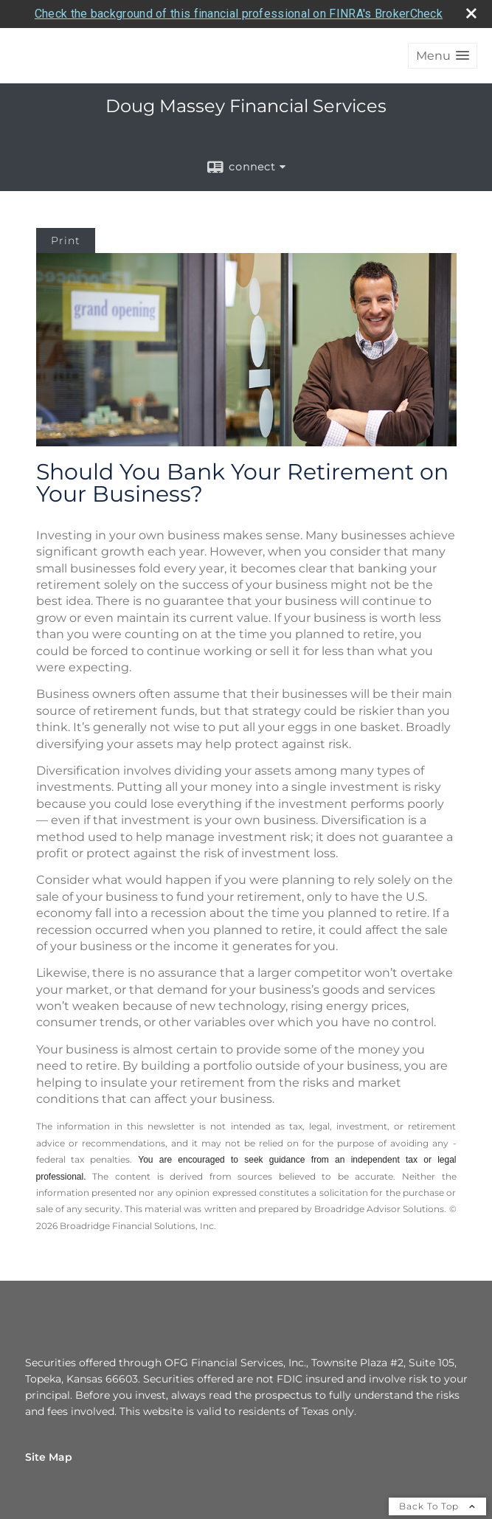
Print (65, 239)
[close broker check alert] (471, 12)
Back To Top (437, 1504)
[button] (442, 55)
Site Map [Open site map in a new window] (48, 1455)
